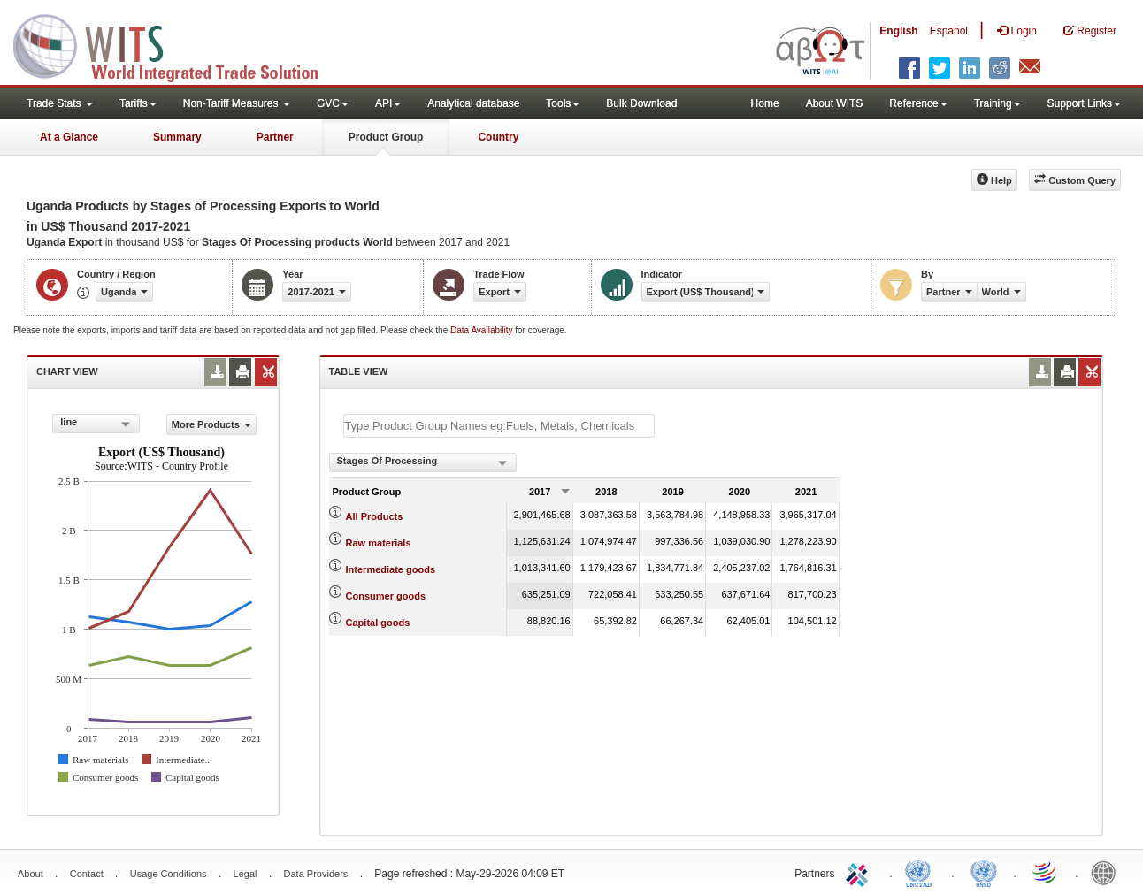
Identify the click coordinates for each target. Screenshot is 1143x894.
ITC (860, 872)
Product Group (386, 137)
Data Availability (482, 330)
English (898, 31)
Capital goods (378, 622)
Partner (275, 137)
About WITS (834, 103)
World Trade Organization (1045, 872)
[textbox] (499, 426)
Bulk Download (641, 103)
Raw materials (378, 543)
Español (949, 31)
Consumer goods (386, 596)
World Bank (1107, 872)
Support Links (1084, 103)
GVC (333, 103)
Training (997, 103)
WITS (177, 44)
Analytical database (473, 103)
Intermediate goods (390, 569)
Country (498, 137)
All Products (374, 516)
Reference (918, 103)
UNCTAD (922, 872)
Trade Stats (60, 103)
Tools (562, 103)
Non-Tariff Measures (236, 103)
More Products (211, 424)
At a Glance (69, 137)
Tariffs (138, 103)
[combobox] (95, 423)
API (388, 103)
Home (765, 103)
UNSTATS (983, 872)
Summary (177, 137)
